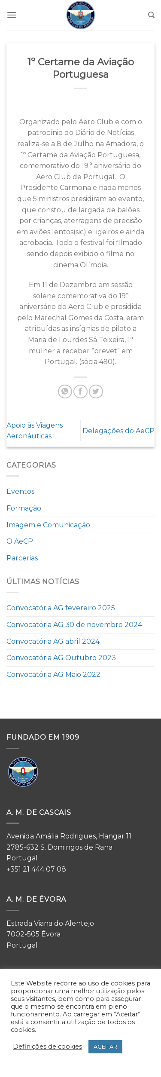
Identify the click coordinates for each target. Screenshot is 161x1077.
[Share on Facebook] (80, 392)
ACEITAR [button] (105, 1046)
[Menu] (11, 14)
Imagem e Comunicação (48, 525)
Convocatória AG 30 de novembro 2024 (74, 625)
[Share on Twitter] (96, 392)
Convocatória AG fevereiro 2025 (60, 608)
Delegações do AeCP (118, 431)
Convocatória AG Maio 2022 (53, 674)
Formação (23, 508)
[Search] (151, 15)
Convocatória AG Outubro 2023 (61, 658)
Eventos (20, 491)
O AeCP (19, 541)
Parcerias (22, 558)
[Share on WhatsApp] (65, 392)
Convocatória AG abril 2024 (53, 641)
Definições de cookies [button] (47, 1046)
